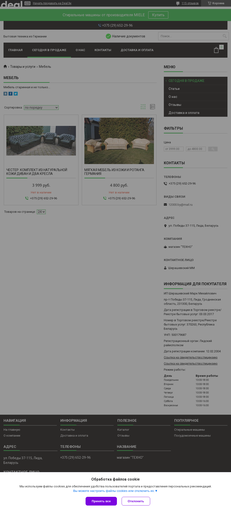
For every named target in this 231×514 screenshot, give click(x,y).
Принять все (101, 501)
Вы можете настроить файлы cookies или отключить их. (114, 491)
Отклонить (136, 501)
